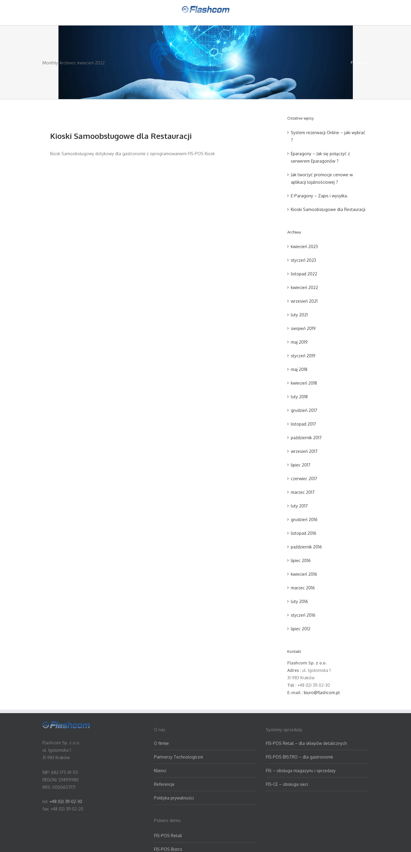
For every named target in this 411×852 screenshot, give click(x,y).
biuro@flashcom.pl (322, 692)
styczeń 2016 (303, 615)
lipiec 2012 (300, 628)
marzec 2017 (303, 492)
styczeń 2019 (303, 355)
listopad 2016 (303, 533)
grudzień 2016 (304, 519)
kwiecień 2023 (304, 246)
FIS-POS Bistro (168, 849)
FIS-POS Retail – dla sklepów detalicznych (306, 743)
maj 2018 (299, 369)
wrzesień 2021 (304, 301)
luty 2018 (299, 396)
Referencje (164, 784)
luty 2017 (299, 505)
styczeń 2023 (303, 260)
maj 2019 (299, 342)
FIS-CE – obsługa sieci (287, 784)
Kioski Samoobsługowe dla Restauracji (121, 136)
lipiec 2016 (301, 560)
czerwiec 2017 (304, 478)
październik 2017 (306, 437)
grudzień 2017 (304, 410)
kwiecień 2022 (304, 287)
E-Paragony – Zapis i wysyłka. (319, 195)
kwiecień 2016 (304, 574)
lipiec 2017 (300, 464)
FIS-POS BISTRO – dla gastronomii (299, 756)
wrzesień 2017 (304, 451)
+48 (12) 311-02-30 (66, 801)
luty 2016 (299, 601)
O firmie (161, 743)
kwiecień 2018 (304, 382)
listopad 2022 (304, 273)
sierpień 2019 (303, 328)
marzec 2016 (303, 587)
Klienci (160, 770)
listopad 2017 (303, 423)
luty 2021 (299, 314)
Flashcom (359, 62)
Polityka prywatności (174, 797)
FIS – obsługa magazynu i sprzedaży (301, 770)
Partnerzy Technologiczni (178, 756)
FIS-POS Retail (168, 835)
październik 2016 (306, 546)
